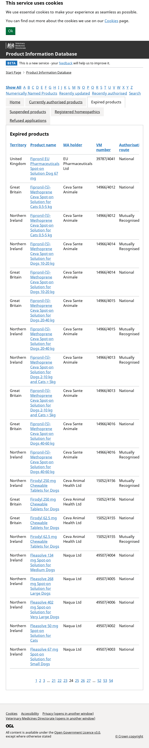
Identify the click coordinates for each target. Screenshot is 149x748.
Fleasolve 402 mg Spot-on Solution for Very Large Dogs (44, 609)
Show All (13, 87)
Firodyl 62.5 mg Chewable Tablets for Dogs (44, 522)
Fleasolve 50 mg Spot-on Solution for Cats (44, 633)
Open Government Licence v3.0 (77, 732)
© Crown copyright (129, 736)
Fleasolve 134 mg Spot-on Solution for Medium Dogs (42, 562)
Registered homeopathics (77, 111)
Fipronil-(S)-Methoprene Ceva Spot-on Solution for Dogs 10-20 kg (42, 253)
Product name (43, 145)
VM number (103, 147)
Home (15, 102)
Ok (10, 30)
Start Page (13, 72)
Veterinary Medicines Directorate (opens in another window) (50, 718)
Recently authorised (109, 93)
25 (77, 680)
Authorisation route (131, 147)
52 (99, 680)
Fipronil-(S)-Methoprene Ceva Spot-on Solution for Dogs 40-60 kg (42, 433)
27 (89, 680)
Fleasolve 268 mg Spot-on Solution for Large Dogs (41, 586)
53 (105, 680)
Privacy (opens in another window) (68, 713)
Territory (18, 145)
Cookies (111, 20)
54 (111, 680)
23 (65, 680)
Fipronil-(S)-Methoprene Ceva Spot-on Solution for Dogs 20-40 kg (42, 310)
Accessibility (30, 713)
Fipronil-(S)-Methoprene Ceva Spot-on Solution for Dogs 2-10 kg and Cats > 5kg (43, 369)
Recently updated (74, 93)
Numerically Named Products (31, 93)
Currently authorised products (55, 102)
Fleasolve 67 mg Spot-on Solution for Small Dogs (44, 656)
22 (60, 680)
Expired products (106, 102)
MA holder (72, 145)
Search (135, 93)
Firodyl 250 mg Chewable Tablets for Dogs (44, 485)
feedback (66, 63)
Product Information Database (41, 54)
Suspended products (28, 111)
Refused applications (28, 120)
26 (83, 680)
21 (54, 680)
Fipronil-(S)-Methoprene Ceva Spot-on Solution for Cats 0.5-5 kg (42, 197)
